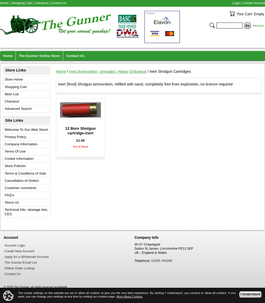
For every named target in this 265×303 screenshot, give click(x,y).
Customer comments (20, 188)
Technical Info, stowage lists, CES (26, 212)
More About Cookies (129, 296)
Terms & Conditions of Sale (25, 173)
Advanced (258, 25)
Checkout (12, 101)
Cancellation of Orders (22, 181)
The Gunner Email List (20, 262)
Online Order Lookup (19, 268)
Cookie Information (19, 159)
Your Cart (232, 13)
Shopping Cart (16, 87)
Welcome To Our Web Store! (26, 130)
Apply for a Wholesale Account (26, 257)
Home (61, 71)
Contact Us (59, 3)
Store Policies (15, 166)
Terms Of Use (15, 151)
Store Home (14, 79)
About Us (12, 202)
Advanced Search (18, 109)
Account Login (14, 245)
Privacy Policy (15, 137)
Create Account (254, 3)
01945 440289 (161, 261)
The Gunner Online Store (39, 56)
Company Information (21, 144)
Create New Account (19, 251)
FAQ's (9, 195)
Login (236, 3)
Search (212, 25)
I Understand (250, 294)
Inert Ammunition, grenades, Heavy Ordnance (107, 71)
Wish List (12, 94)
